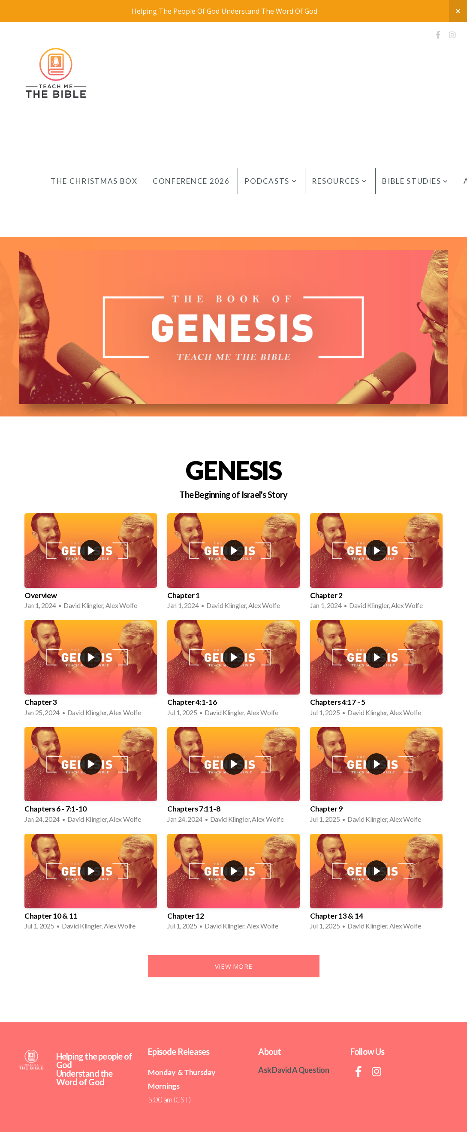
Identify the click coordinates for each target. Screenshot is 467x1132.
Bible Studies (415, 181)
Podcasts (270, 181)
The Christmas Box (94, 181)
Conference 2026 (191, 181)
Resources (339, 181)
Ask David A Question (293, 1070)
